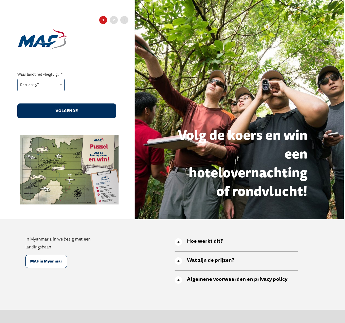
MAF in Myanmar (46, 261)
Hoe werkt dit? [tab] (205, 241)
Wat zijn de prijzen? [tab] (210, 260)
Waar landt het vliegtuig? (39, 74)
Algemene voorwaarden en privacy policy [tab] (237, 279)
